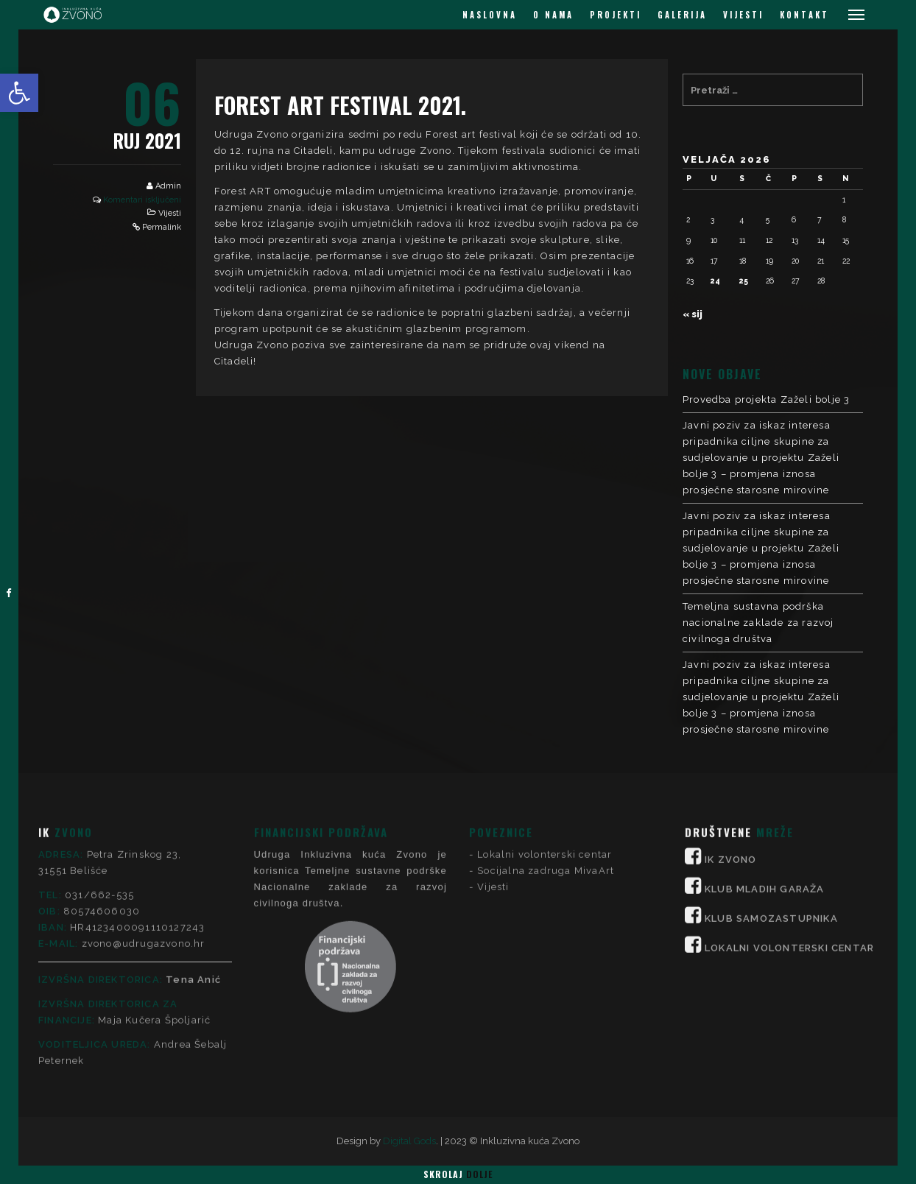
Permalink (161, 227)
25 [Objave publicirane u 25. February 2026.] (743, 280)
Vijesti (169, 213)
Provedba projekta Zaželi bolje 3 (766, 399)
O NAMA (553, 15)
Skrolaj (458, 1174)
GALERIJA (682, 15)
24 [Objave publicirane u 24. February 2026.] (715, 280)
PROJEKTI (615, 15)
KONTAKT (804, 15)
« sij (692, 314)
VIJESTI (743, 15)
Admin (168, 186)
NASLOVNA (489, 15)
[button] (19, 93)
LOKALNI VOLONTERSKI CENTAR (789, 794)
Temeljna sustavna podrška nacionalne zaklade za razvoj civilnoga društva (758, 622)
